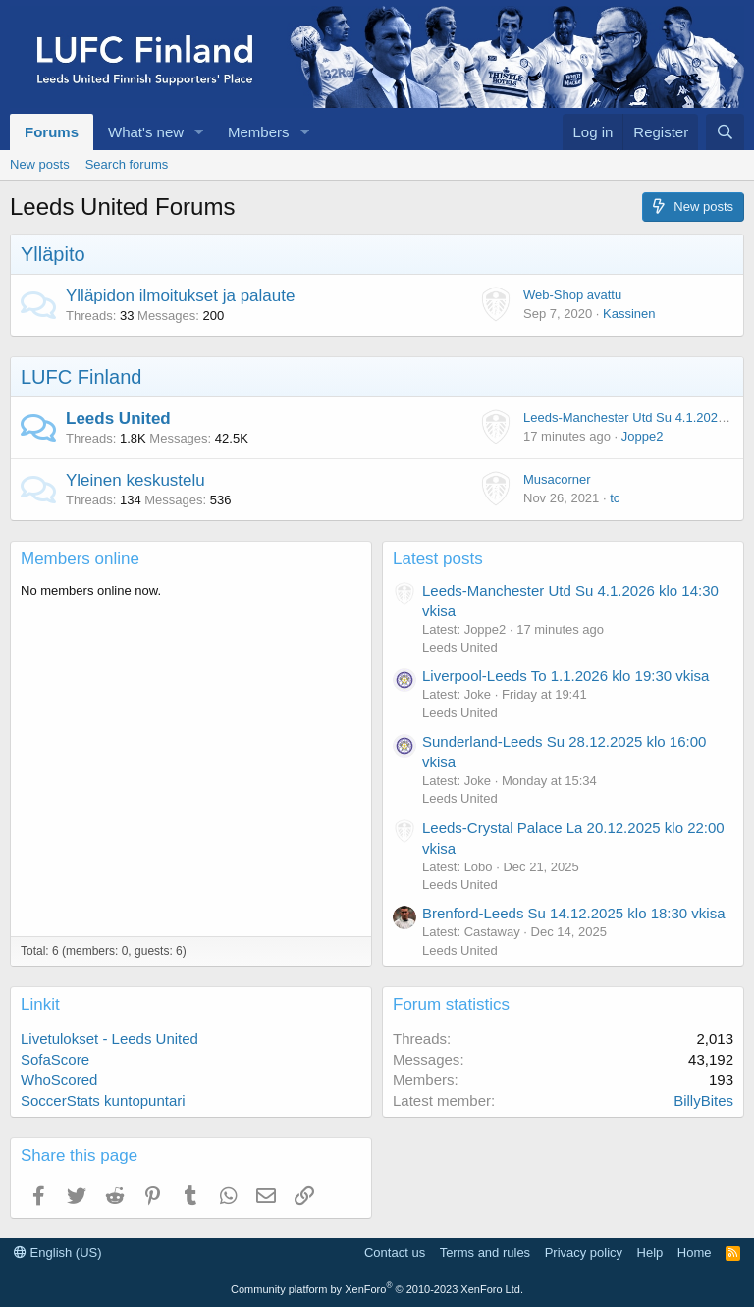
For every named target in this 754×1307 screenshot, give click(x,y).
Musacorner (557, 479)
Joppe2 (642, 436)
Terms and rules (485, 1252)
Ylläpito (53, 254)
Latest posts (438, 558)
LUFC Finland (81, 377)
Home (694, 1252)
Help (650, 1252)
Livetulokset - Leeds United (109, 1038)
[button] (199, 132)
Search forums (127, 164)
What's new (146, 132)
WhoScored (59, 1080)
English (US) (58, 1252)
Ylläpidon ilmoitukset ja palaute (180, 296)
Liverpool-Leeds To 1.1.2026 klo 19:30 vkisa (565, 675)
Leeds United (118, 418)
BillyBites (703, 1100)
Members (259, 132)
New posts (40, 164)
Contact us (394, 1252)
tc (614, 498)
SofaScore (55, 1059)
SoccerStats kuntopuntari (103, 1100)
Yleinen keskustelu (135, 480)
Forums (52, 132)
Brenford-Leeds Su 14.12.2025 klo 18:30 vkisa (574, 913)
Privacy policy (583, 1252)
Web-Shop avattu (572, 295)
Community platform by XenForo (377, 1289)
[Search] (725, 132)
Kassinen (629, 313)
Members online (80, 558)
